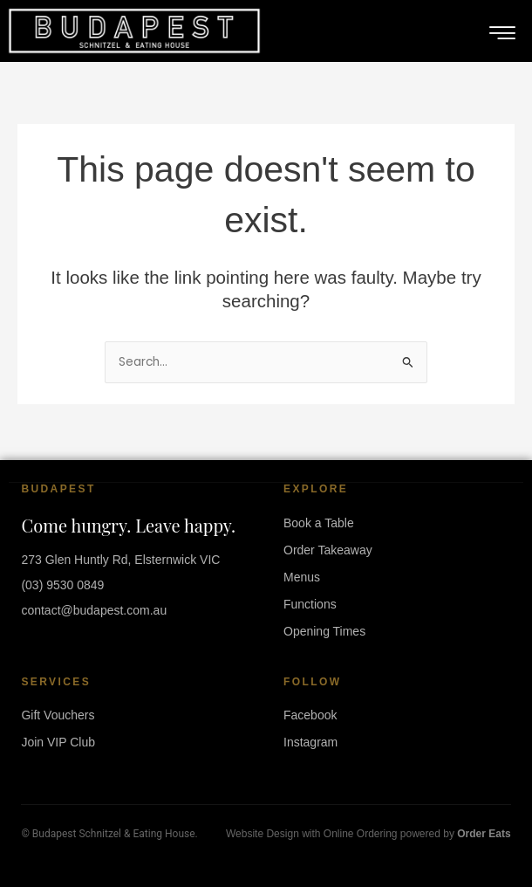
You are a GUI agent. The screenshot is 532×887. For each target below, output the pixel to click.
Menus (301, 577)
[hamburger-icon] (502, 33)
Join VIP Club (58, 742)
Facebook (310, 715)
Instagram (310, 742)
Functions (310, 604)
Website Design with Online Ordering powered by (368, 834)
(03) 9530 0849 (62, 585)
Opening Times (324, 631)
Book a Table (318, 523)
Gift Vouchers (57, 715)
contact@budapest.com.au (94, 610)
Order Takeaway (327, 550)
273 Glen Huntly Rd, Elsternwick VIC (120, 560)
